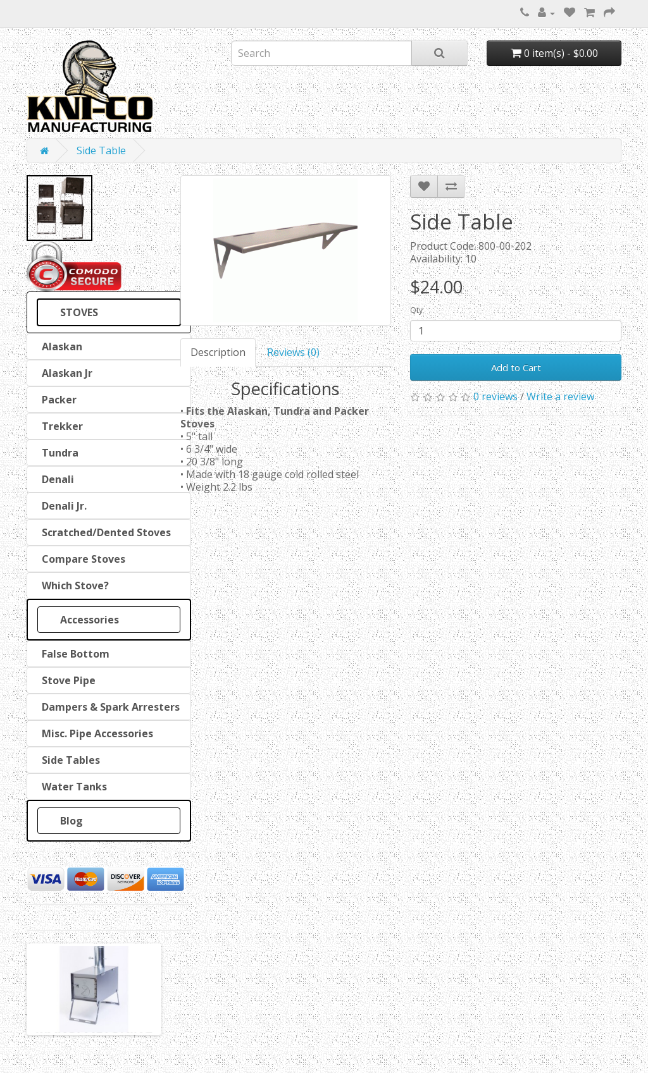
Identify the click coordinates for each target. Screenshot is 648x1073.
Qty (416, 310)
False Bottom (73, 654)
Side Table (101, 150)
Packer (57, 400)
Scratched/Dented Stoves (104, 532)
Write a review (560, 396)
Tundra (57, 453)
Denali (55, 479)
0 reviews (495, 396)
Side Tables (68, 760)
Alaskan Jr (64, 373)
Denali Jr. (62, 506)
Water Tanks (72, 787)
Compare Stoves (81, 559)
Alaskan (59, 346)
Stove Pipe (66, 680)
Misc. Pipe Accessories (95, 733)
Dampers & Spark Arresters (108, 707)
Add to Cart (516, 367)
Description (218, 352)
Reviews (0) (293, 352)
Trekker (60, 426)
